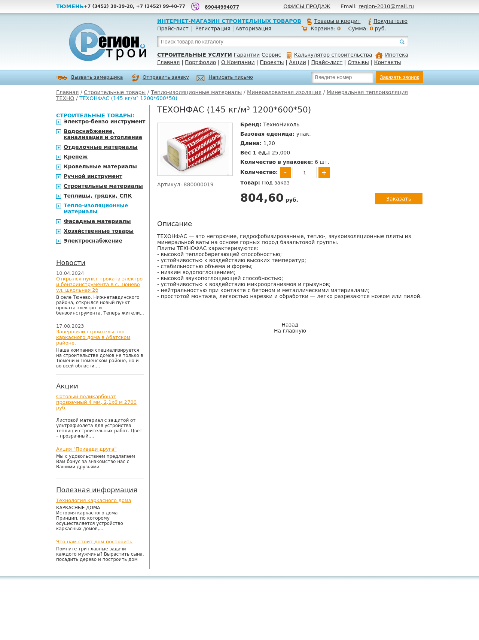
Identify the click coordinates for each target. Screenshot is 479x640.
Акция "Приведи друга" (86, 449)
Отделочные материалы (101, 147)
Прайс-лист (173, 28)
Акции (297, 62)
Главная (168, 62)
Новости (70, 263)
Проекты (272, 62)
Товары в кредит (333, 21)
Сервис (271, 55)
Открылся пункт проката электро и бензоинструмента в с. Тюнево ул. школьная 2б (99, 284)
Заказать (398, 199)
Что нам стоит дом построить (94, 541)
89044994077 (222, 7)
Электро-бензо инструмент (104, 121)
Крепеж (76, 157)
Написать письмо (224, 78)
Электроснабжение (93, 241)
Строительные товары (115, 92)
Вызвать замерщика (89, 77)
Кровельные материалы (100, 166)
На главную (290, 331)
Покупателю (387, 21)
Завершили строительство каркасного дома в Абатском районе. (93, 337)
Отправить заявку (160, 78)
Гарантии (247, 55)
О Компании (238, 62)
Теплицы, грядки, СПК (98, 196)
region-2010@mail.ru (386, 6)
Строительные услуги (194, 55)
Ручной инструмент (93, 176)
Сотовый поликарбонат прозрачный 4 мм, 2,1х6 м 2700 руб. (96, 402)
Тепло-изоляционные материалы (196, 92)
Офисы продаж (306, 6)
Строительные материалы (103, 186)
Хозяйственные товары (99, 231)
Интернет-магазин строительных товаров (229, 21)
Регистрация (213, 28)
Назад (290, 325)
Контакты (387, 62)
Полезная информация (96, 490)
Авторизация (253, 28)
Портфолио (200, 62)
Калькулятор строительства (329, 55)
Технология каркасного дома (93, 500)
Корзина (322, 28)
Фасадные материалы (97, 221)
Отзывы (358, 62)
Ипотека (391, 55)
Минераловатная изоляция (284, 92)
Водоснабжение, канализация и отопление (103, 134)
